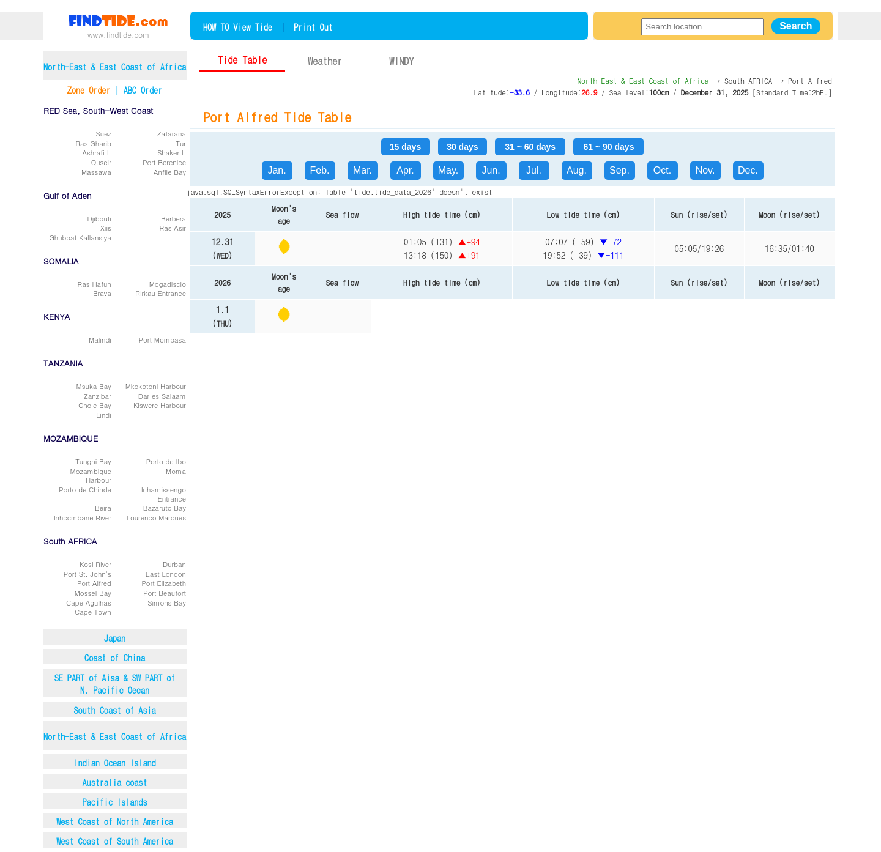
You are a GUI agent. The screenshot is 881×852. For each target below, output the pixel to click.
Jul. (533, 170)
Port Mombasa (162, 339)
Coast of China (114, 657)
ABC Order (143, 90)
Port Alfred (94, 583)
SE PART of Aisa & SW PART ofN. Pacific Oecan (115, 684)
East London (166, 574)
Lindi (103, 415)
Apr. (405, 170)
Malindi (100, 339)
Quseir (101, 162)
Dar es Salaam (162, 396)
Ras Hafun (94, 284)
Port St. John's (87, 574)
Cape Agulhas (88, 602)
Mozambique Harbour (90, 475)
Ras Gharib (93, 143)
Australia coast (115, 782)
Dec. (748, 170)
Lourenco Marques (156, 517)
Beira (103, 508)
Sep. (619, 170)
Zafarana (171, 133)
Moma (176, 471)
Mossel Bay (93, 593)
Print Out (313, 27)
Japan (114, 638)
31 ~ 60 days (530, 147)
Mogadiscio (167, 284)
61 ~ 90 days (609, 147)
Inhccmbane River (82, 517)
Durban (174, 564)
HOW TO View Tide (237, 27)
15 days (405, 147)
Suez (103, 133)
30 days (462, 147)
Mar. (362, 170)
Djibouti (99, 218)
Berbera (173, 218)
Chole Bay (94, 405)
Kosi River (95, 564)
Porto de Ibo (166, 461)
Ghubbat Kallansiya (80, 237)
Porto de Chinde (85, 489)
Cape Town (93, 612)
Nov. (705, 170)
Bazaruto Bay (164, 508)
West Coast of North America (114, 821)
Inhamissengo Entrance (163, 493)
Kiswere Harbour (159, 405)
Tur (181, 143)
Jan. (276, 170)
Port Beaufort (164, 593)
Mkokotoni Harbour (155, 386)
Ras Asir (173, 227)
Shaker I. (171, 152)
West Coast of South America (114, 841)
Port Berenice (164, 162)
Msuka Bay (93, 386)
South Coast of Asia (114, 710)
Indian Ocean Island (114, 763)
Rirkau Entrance (160, 293)
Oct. (662, 170)
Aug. (577, 170)
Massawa (96, 172)
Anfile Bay (170, 172)
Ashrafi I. (96, 152)
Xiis (105, 227)
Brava (102, 293)
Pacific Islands (115, 802)
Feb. (319, 170)
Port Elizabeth (164, 583)
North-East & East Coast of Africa (114, 736)
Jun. (490, 170)
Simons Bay (166, 602)
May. (448, 170)
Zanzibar (97, 396)
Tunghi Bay (93, 461)
